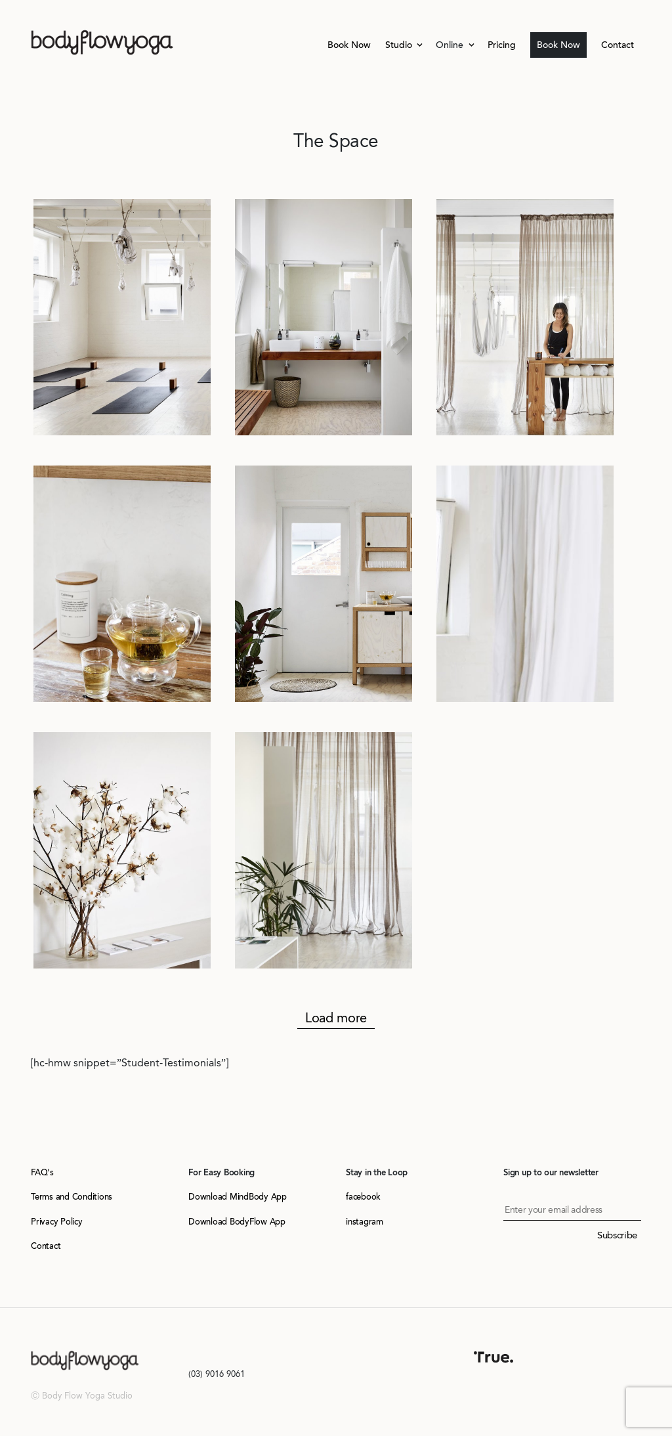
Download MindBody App (237, 1196)
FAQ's (42, 1172)
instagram (364, 1221)
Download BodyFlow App (236, 1221)
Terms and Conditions (71, 1196)
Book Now (349, 45)
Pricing (502, 45)
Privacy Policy (57, 1221)
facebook (363, 1196)
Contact (617, 45)
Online (451, 45)
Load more (336, 1018)
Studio (400, 45)
